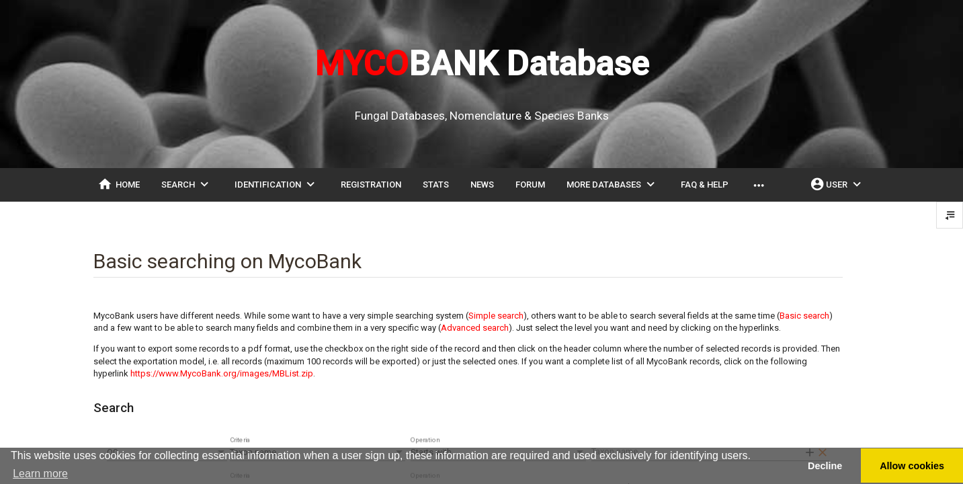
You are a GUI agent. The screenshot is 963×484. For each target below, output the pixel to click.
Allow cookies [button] (912, 465)
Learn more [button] (40, 473)
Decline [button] (825, 465)
